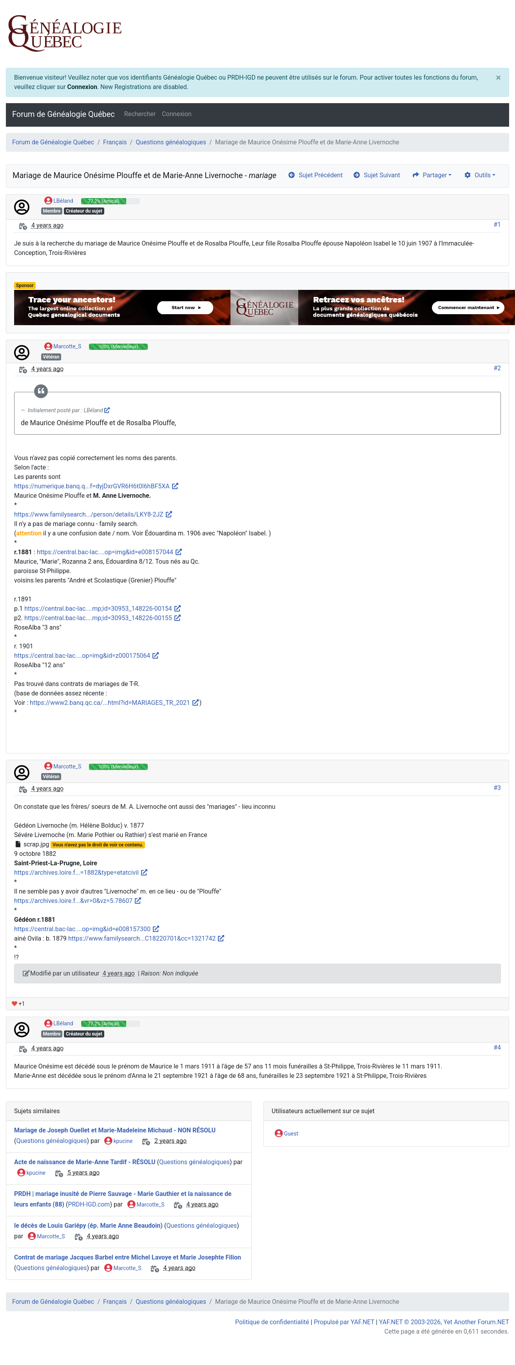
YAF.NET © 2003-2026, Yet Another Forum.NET (444, 1322)
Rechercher (140, 114)
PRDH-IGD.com (89, 1204)
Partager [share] (429, 175)
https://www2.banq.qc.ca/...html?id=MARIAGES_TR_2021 (114, 702)
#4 (497, 1047)
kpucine (118, 1141)
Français (115, 142)
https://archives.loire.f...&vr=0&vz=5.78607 (78, 901)
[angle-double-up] (493, 1340)
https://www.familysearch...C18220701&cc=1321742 (146, 938)
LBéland (58, 201)
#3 (497, 788)
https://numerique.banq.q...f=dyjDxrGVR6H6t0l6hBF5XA (96, 486)
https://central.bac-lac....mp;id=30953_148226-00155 (102, 618)
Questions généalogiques (171, 142)
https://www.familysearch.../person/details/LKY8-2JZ (93, 514)
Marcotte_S (62, 346)
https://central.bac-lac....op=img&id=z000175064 (87, 655)
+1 (18, 1004)
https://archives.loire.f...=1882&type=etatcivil (81, 872)
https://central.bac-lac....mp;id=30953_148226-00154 (102, 608)
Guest (286, 1134)
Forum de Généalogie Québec (63, 114)
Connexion (82, 87)
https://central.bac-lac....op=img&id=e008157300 (87, 929)
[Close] (498, 77)
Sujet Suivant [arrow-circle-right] (376, 175)
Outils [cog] (477, 175)
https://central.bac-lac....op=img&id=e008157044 (110, 552)
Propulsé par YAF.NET (344, 1322)
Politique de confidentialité (272, 1322)
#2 (497, 368)
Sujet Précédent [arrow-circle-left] (315, 175)
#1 (497, 224)
